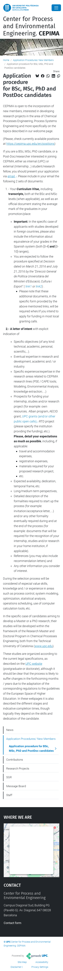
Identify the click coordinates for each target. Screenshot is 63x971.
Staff (9, 795)
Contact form (12, 923)
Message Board (16, 786)
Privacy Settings (39, 967)
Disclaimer (16, 967)
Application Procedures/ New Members (33, 60)
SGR (9, 777)
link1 (29, 286)
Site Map (22, 962)
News (9, 730)
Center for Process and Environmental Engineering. (31, 26)
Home (6, 60)
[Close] (56, 7)
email (11, 176)
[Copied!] (58, 76)
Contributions (14, 759)
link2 (39, 286)
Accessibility (41, 962)
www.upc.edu (44, 646)
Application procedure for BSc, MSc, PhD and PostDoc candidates (31, 748)
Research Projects (17, 768)
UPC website (33, 663)
